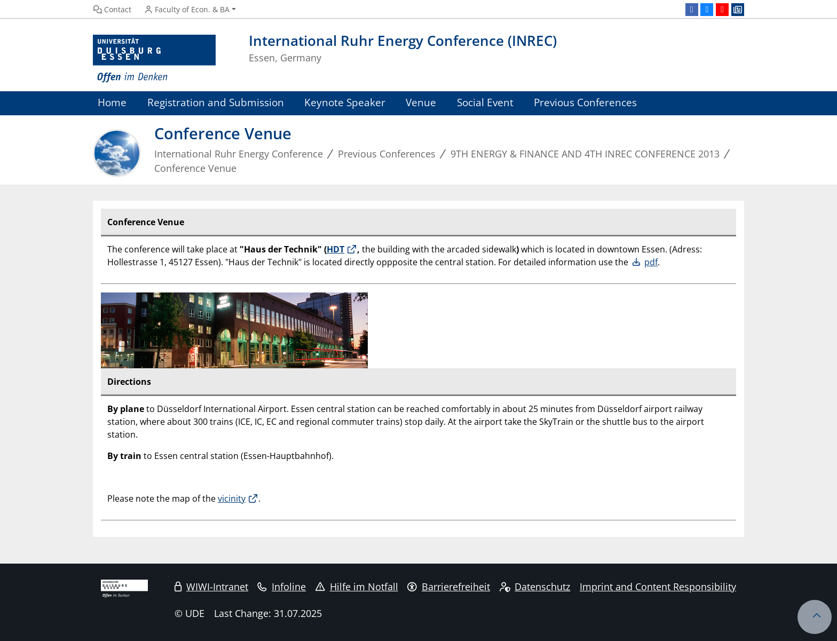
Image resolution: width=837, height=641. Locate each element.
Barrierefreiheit (448, 586)
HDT (335, 249)
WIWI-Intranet (211, 586)
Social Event (485, 102)
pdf (651, 262)
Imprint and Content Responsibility (658, 586)
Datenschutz (535, 586)
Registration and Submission (215, 102)
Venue (421, 102)
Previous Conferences (585, 102)
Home (112, 102)
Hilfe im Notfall (356, 586)
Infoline (281, 586)
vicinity (232, 498)
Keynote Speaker (344, 102)
